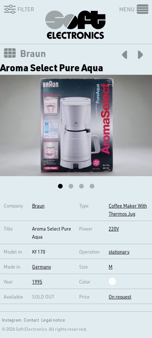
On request (120, 296)
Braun (33, 53)
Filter (17, 9)
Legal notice (53, 320)
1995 (37, 281)
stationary (119, 251)
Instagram (12, 320)
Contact (31, 320)
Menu (127, 9)
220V (114, 228)
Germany (41, 266)
